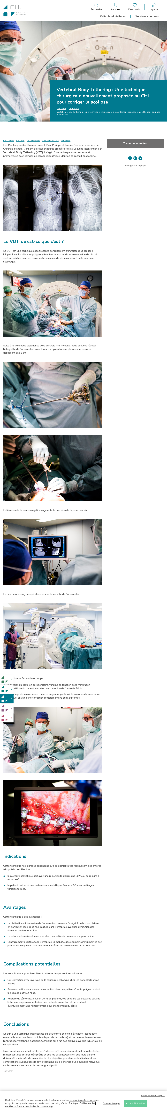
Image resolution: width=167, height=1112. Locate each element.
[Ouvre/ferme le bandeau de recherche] (96, 7)
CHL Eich (61, 108)
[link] (7, 679)
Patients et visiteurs (113, 16)
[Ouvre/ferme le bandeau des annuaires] (115, 7)
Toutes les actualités (135, 143)
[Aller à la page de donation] (134, 7)
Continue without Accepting (153, 1097)
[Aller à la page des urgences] (154, 7)
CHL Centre (8, 140)
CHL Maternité (33, 140)
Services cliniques (147, 16)
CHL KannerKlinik (50, 140)
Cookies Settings (111, 1104)
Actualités (74, 108)
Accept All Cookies (135, 1104)
